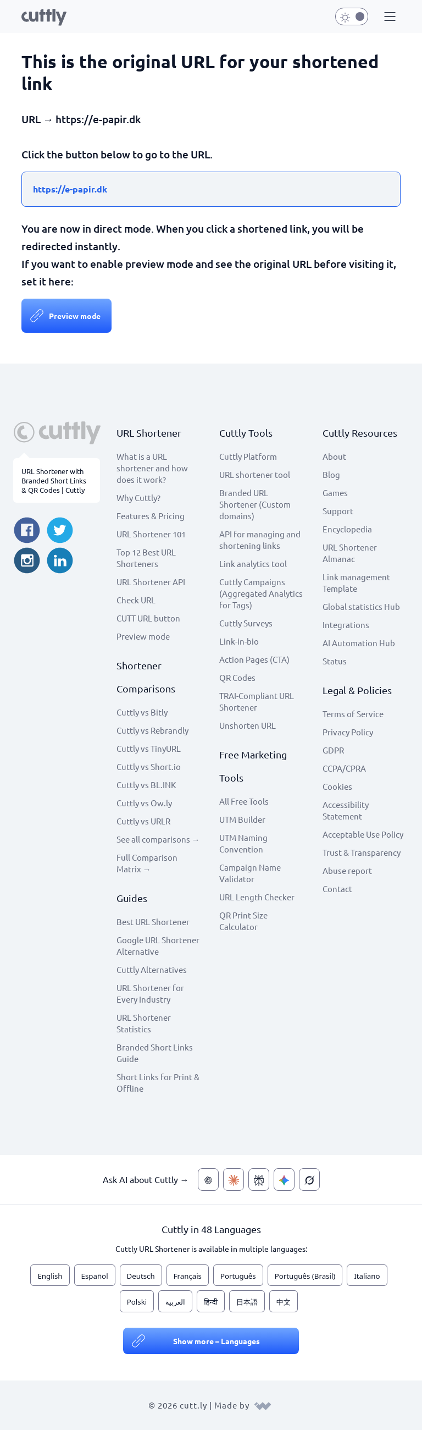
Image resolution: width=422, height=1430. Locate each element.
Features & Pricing (150, 515)
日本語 (247, 1302)
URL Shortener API (150, 581)
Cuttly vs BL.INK (146, 784)
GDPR (333, 750)
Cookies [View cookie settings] (337, 786)
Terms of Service (353, 713)
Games (335, 492)
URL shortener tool (254, 474)
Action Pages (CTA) (254, 659)
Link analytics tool (253, 563)
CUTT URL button (148, 618)
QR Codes (237, 677)
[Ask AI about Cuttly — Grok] (309, 1179)
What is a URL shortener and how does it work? (152, 468)
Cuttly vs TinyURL (148, 748)
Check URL (136, 600)
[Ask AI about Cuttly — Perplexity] (258, 1179)
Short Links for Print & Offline (157, 1082)
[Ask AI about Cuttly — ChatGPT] (208, 1179)
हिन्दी (211, 1302)
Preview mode (75, 316)
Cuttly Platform (248, 456)
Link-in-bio (239, 641)
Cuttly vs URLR (143, 821)
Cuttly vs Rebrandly (152, 730)
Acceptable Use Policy (363, 834)
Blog (331, 474)
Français (188, 1276)
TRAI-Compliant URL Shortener (256, 701)
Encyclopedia (347, 529)
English (49, 1276)
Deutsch (141, 1276)
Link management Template (356, 582)
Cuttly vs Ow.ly (144, 803)
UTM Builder (242, 819)
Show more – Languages (216, 1341)
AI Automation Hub (359, 642)
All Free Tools (244, 801)
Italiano (367, 1276)
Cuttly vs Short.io (148, 766)
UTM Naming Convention (243, 843)
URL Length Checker (257, 897)
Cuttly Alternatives (151, 969)
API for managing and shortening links (260, 540)
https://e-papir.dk (70, 189)
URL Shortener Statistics (143, 1023)
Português (238, 1276)
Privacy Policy (348, 732)
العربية (175, 1302)
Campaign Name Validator (250, 873)
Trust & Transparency (362, 852)
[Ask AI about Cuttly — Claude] (233, 1179)
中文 (283, 1302)
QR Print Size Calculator (243, 921)
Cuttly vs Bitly (142, 712)
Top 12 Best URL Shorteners (146, 558)
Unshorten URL (247, 725)
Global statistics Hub (361, 606)
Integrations (346, 624)
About (334, 456)
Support (338, 510)
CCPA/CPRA (344, 768)
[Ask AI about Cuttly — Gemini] (284, 1179)
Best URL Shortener (153, 921)
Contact (337, 888)
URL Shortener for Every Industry (150, 993)
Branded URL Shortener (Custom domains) (255, 504)
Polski (137, 1302)
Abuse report (347, 870)
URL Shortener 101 (151, 534)
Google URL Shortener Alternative (157, 945)
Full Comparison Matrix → (146, 863)
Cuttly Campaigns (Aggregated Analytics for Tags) (261, 593)
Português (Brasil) (305, 1276)
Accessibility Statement (346, 810)
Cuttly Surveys (246, 623)
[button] (388, 17)
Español (94, 1276)
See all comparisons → (158, 839)
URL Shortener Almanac (350, 553)
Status (335, 661)
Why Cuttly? (138, 497)
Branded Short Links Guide (154, 1053)
